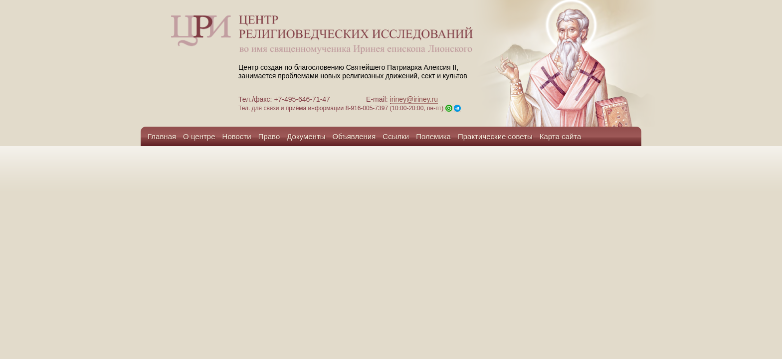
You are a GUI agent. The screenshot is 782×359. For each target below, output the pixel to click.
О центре (199, 136)
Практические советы (495, 136)
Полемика (433, 136)
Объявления (354, 136)
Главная (162, 136)
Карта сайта (561, 136)
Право (269, 136)
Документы (306, 136)
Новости (236, 136)
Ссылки (396, 136)
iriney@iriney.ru (414, 99)
